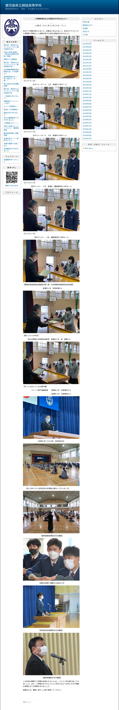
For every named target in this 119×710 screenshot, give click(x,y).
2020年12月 (87, 91)
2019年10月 (87, 129)
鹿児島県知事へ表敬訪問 (11, 134)
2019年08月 (87, 135)
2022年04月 (87, 47)
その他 (85, 34)
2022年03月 (87, 50)
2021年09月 (87, 69)
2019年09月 (87, 132)
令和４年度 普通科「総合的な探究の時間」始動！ (11, 54)
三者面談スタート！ (11, 123)
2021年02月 (87, 85)
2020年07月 (87, 107)
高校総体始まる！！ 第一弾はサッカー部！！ (12, 78)
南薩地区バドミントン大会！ (11, 102)
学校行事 (86, 22)
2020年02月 (87, 119)
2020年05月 (87, 110)
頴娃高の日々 (88, 25)
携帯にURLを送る (11, 185)
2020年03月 (87, 116)
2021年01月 (87, 88)
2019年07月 (87, 138)
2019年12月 (87, 122)
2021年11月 (87, 62)
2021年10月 (87, 66)
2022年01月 (87, 56)
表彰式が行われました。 (11, 113)
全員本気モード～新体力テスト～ (11, 139)
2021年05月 (87, 78)
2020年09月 (87, 100)
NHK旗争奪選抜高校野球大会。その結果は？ (11, 71)
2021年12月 (87, 59)
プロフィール (11, 192)
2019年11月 (87, 126)
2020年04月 (87, 113)
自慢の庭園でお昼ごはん (11, 144)
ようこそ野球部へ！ (11, 106)
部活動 (85, 28)
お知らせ (86, 31)
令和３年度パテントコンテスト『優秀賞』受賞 (11, 128)
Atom (90, 148)
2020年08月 (87, 104)
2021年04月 (87, 81)
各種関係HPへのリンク (11, 160)
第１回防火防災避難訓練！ (11, 85)
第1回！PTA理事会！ (11, 109)
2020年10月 (87, 97)
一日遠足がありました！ (11, 97)
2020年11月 (87, 94)
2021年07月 (87, 72)
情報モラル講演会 (10, 59)
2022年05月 (87, 43)
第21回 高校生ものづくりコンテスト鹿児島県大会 (11, 91)
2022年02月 (87, 53)
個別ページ (27, 702)
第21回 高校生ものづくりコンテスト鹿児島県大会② (11, 64)
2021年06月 (87, 75)
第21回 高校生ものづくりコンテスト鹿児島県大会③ (11, 47)
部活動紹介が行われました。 (11, 149)
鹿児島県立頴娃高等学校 (23, 5)
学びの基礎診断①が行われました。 (11, 119)
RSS (86, 148)
